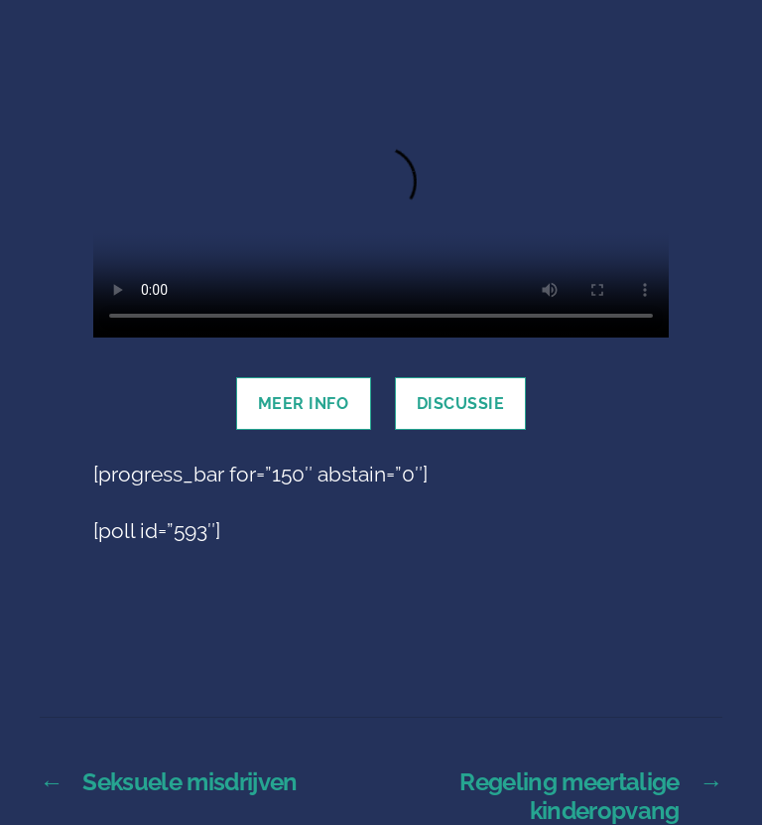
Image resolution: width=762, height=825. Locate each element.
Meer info (303, 403)
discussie (461, 403)
